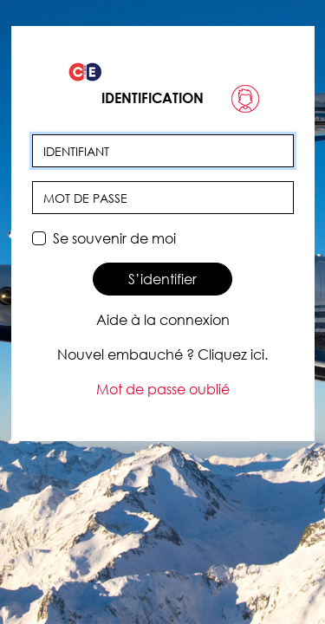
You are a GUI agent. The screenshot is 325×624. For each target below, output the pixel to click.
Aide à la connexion (163, 319)
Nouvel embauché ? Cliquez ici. (162, 354)
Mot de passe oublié (163, 389)
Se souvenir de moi (114, 238)
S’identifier (162, 279)
